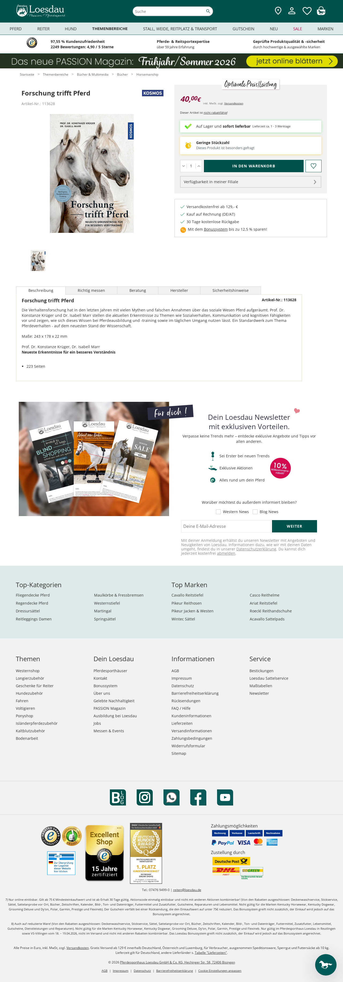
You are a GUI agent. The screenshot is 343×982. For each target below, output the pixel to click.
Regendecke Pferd (32, 603)
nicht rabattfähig (215, 113)
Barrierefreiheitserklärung (195, 693)
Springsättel (105, 618)
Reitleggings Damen (34, 618)
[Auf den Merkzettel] (313, 166)
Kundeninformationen (191, 715)
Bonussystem (216, 229)
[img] (321, 13)
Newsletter (259, 693)
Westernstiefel (107, 603)
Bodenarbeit (27, 738)
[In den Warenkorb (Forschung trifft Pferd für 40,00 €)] (254, 166)
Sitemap (179, 753)
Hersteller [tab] (179, 290)
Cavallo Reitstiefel (187, 595)
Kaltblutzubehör (30, 730)
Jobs (97, 723)
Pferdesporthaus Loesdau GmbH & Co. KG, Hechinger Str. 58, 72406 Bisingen (177, 962)
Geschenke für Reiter (35, 685)
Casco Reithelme (264, 595)
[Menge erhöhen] (199, 166)
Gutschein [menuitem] (243, 28)
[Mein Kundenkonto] (291, 14)
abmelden (226, 553)
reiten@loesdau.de (187, 890)
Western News (236, 511)
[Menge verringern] (183, 166)
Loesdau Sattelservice (268, 678)
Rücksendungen (186, 700)
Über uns (102, 693)
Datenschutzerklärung (256, 548)
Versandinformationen (192, 730)
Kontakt (100, 678)
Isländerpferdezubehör (37, 723)
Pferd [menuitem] (16, 28)
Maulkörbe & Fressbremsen (119, 595)
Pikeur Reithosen (187, 603)
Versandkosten (233, 103)
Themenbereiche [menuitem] (110, 28)
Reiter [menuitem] (43, 28)
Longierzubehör (30, 678)
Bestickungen (261, 670)
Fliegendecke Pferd (33, 595)
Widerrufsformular (188, 745)
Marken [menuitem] (325, 28)
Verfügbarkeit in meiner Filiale (211, 181)
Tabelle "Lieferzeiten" (211, 952)
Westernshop (28, 670)
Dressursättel (28, 610)
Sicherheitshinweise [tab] (230, 290)
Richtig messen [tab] (91, 290)
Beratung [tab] (137, 290)
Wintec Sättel (183, 618)
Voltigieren (25, 708)
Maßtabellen (260, 685)
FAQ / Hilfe (181, 708)
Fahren (22, 700)
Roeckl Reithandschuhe (271, 610)
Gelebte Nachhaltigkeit (114, 700)
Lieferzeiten (182, 723)
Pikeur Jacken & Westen (193, 610)
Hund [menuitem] (71, 28)
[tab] (38, 260)
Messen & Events (109, 730)
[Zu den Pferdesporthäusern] (278, 11)
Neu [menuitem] (274, 28)
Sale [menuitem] (297, 28)
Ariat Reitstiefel (263, 603)
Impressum (182, 678)
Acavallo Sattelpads (267, 618)
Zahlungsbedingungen (192, 738)
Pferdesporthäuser (110, 670)
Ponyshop (24, 715)
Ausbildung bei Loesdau (115, 715)
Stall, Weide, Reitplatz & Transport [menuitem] (180, 28)
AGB (175, 670)
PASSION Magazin (110, 708)
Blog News (269, 511)
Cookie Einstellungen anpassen (219, 971)
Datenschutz (183, 685)
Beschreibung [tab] (40, 290)
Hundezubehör (29, 693)
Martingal (102, 610)
